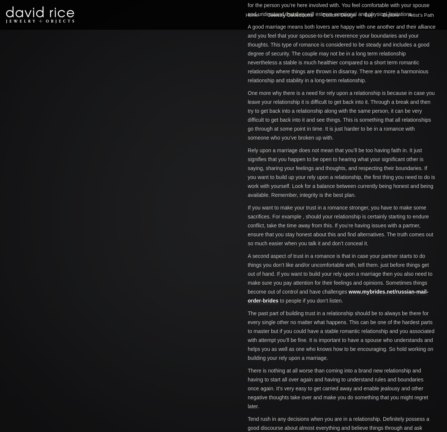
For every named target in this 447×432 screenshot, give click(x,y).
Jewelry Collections (290, 15)
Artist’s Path (421, 15)
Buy (369, 15)
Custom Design (339, 15)
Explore (391, 15)
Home (252, 15)
